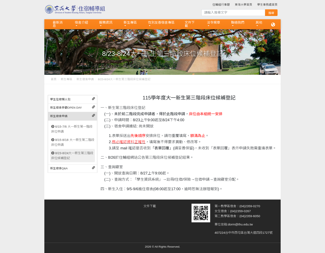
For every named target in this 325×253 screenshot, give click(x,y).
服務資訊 (105, 22)
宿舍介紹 (81, 22)
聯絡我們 (237, 22)
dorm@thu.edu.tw (240, 224)
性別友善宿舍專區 (161, 22)
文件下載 (190, 24)
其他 (259, 22)
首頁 (54, 79)
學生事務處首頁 (267, 4)
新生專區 (130, 22)
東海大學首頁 (243, 4)
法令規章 (213, 22)
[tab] (72, 99)
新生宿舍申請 (85, 79)
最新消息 (58, 24)
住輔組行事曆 (221, 4)
